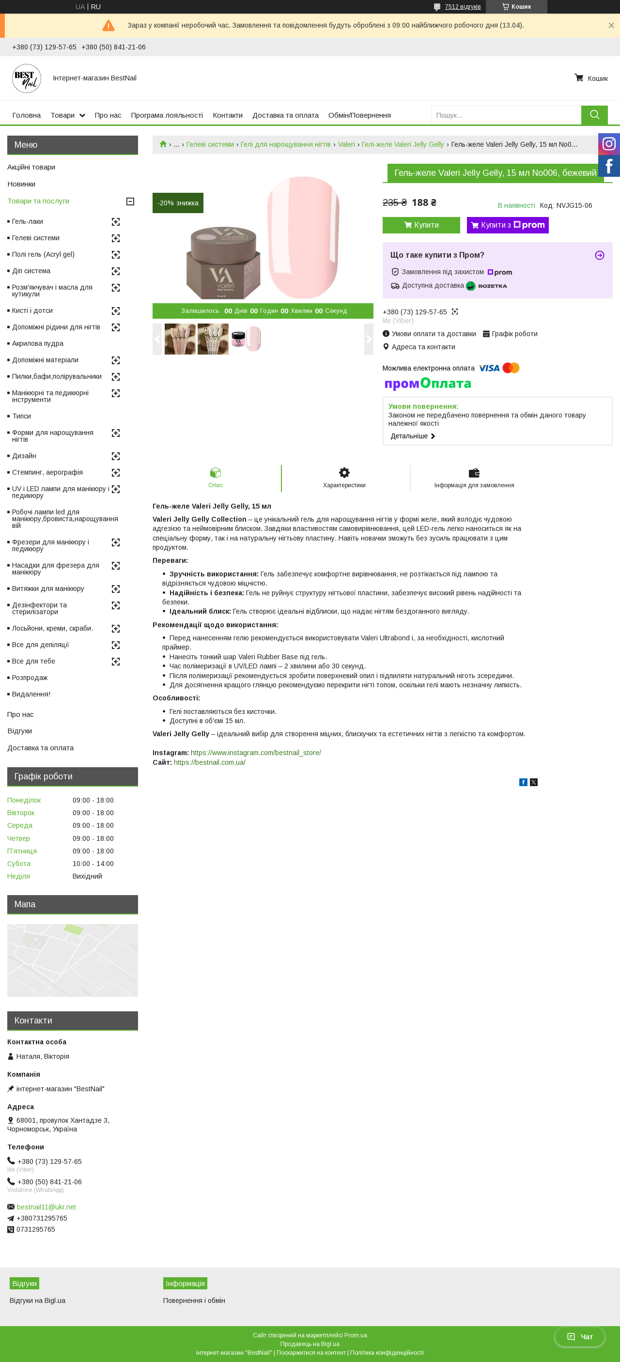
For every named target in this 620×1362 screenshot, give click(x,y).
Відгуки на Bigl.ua (37, 1300)
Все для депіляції (40, 645)
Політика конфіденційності (387, 1352)
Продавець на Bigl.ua (310, 1344)
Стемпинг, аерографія (47, 472)
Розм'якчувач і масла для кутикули (52, 290)
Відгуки (19, 731)
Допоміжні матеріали (45, 360)
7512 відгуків (463, 6)
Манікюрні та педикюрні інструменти (50, 396)
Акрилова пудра (37, 343)
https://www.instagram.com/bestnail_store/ (256, 753)
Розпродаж (29, 677)
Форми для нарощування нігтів (52, 436)
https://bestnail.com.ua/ (210, 762)
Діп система (31, 271)
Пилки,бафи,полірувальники (57, 376)
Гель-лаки (27, 221)
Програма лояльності (167, 115)
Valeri (346, 144)
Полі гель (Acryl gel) (43, 254)
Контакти (228, 115)
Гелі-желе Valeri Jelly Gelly (403, 144)
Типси (21, 416)
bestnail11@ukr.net (46, 1207)
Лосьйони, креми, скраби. (52, 628)
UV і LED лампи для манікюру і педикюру (60, 492)
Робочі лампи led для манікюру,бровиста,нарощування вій (65, 518)
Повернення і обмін (194, 1300)
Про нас (108, 115)
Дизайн (24, 456)
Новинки (21, 184)
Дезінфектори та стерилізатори (39, 608)
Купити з (513, 225)
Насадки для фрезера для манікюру (55, 568)
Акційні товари (31, 167)
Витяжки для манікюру (48, 588)
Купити (426, 225)
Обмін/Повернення (359, 115)
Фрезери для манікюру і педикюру (50, 545)
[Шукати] (594, 115)
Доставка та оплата (285, 115)
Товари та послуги (38, 201)
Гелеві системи (210, 144)
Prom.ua (355, 1335)
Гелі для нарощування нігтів (286, 144)
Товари (62, 115)
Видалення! (31, 694)
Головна (26, 115)
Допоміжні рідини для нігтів (56, 327)
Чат (580, 1336)
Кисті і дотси (32, 310)
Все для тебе (33, 661)
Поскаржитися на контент (311, 1352)
